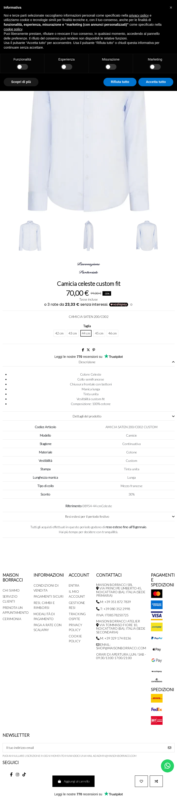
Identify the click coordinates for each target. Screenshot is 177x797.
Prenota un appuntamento (16, 610)
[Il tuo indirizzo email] (84, 747)
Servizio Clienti (10, 598)
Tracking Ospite (77, 616)
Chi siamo (11, 590)
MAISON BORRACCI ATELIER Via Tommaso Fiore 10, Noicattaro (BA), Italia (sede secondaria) (120, 626)
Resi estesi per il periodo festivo (120, 516)
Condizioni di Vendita (46, 587)
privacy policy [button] (139, 15)
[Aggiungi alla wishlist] (141, 781)
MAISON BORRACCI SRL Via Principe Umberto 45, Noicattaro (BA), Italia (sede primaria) (120, 590)
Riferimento (73, 506)
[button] (171, 7)
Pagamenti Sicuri (49, 596)
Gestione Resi (77, 605)
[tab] (89, 362)
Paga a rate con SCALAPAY (47, 627)
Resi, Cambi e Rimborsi (44, 605)
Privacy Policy (75, 627)
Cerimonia (12, 619)
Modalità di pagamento (44, 616)
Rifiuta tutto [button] (120, 82)
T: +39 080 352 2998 (113, 609)
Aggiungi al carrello (73, 781)
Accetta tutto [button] (156, 82)
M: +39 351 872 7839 (113, 602)
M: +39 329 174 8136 (113, 638)
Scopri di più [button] (21, 82)
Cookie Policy (75, 638)
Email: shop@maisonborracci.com (121, 646)
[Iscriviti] (169, 747)
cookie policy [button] (13, 29)
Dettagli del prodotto (124, 416)
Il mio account (77, 593)
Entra (74, 585)
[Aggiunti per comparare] (156, 781)
